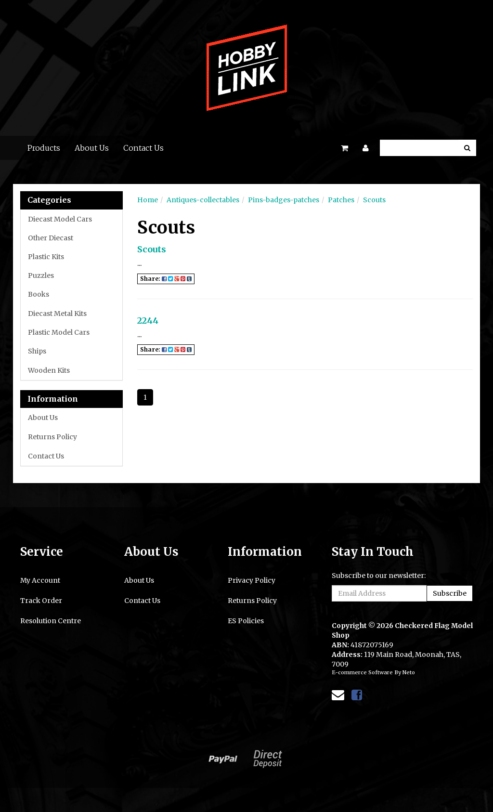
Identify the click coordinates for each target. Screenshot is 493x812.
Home (147, 200)
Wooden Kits (49, 370)
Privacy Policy (251, 580)
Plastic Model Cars (59, 332)
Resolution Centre (50, 620)
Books (38, 294)
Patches (341, 200)
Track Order (41, 600)
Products (43, 148)
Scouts (374, 200)
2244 (147, 320)
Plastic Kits (46, 256)
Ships (37, 351)
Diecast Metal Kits (57, 313)
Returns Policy (52, 436)
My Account (40, 580)
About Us (92, 148)
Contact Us (143, 148)
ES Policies (246, 620)
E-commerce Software (362, 672)
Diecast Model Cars (60, 219)
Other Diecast (50, 238)
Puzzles (41, 275)
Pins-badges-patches (283, 200)
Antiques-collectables (203, 200)
